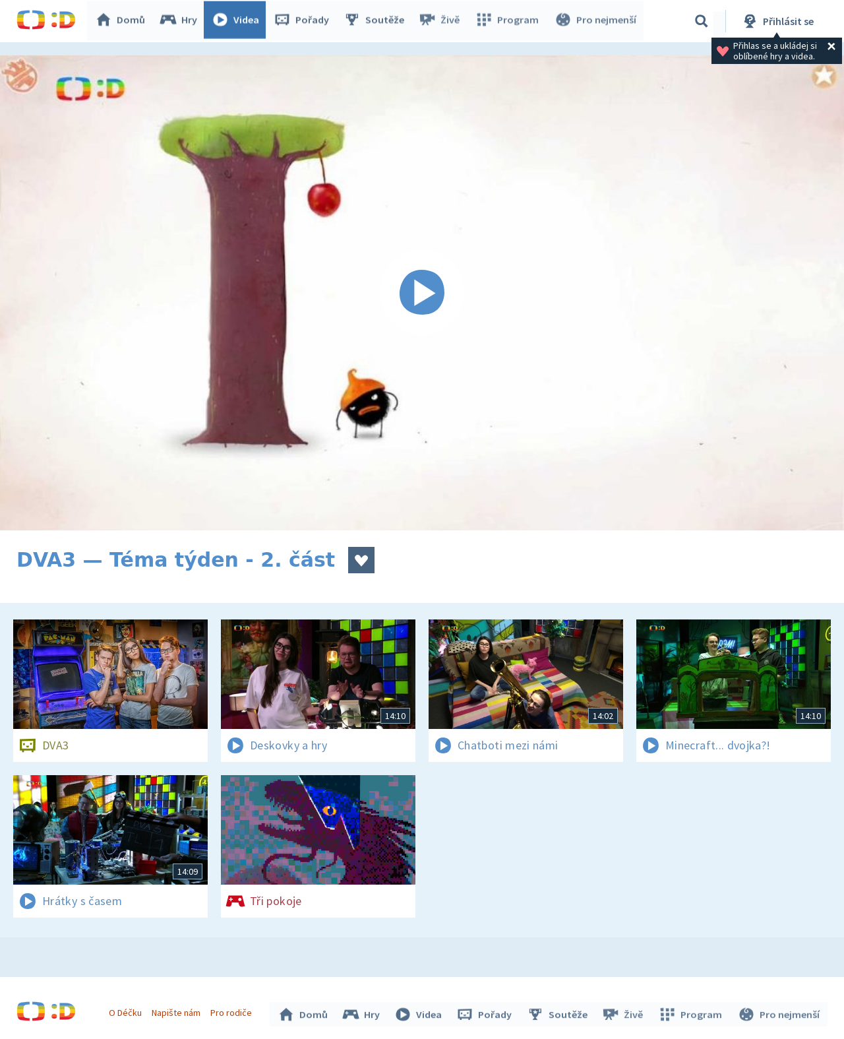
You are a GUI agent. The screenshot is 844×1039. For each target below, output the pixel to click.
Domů (122, 21)
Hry (181, 21)
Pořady (304, 21)
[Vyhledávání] (701, 21)
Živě (442, 21)
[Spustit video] (422, 292)
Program (508, 21)
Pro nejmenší (595, 21)
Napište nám (177, 1011)
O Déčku (126, 1011)
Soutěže (376, 21)
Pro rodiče (233, 1011)
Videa (238, 21)
